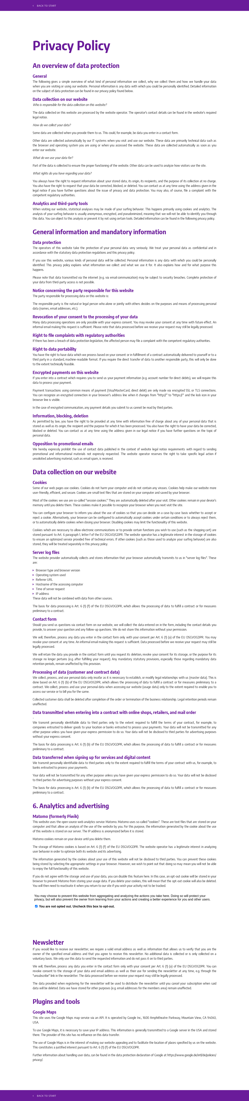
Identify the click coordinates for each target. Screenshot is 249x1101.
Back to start (44, 5)
